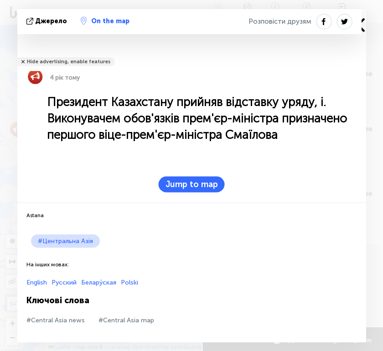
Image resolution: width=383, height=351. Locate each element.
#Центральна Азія (65, 241)
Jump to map (192, 184)
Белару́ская (98, 282)
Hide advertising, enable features (68, 62)
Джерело (47, 21)
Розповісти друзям (279, 21)
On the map (105, 21)
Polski (129, 282)
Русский (64, 282)
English (36, 282)
